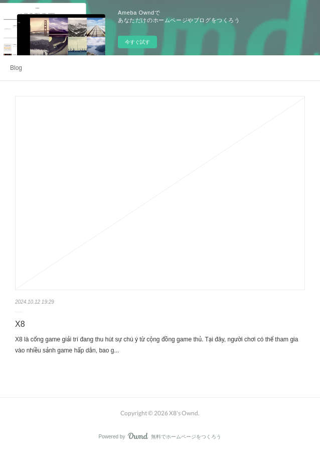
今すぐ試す (137, 42)
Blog (16, 67)
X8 (20, 324)
